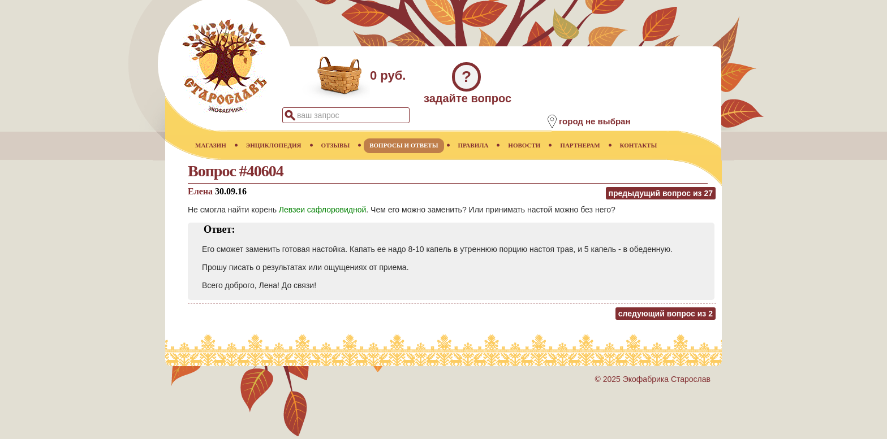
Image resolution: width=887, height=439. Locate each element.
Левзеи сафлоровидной (322, 209)
